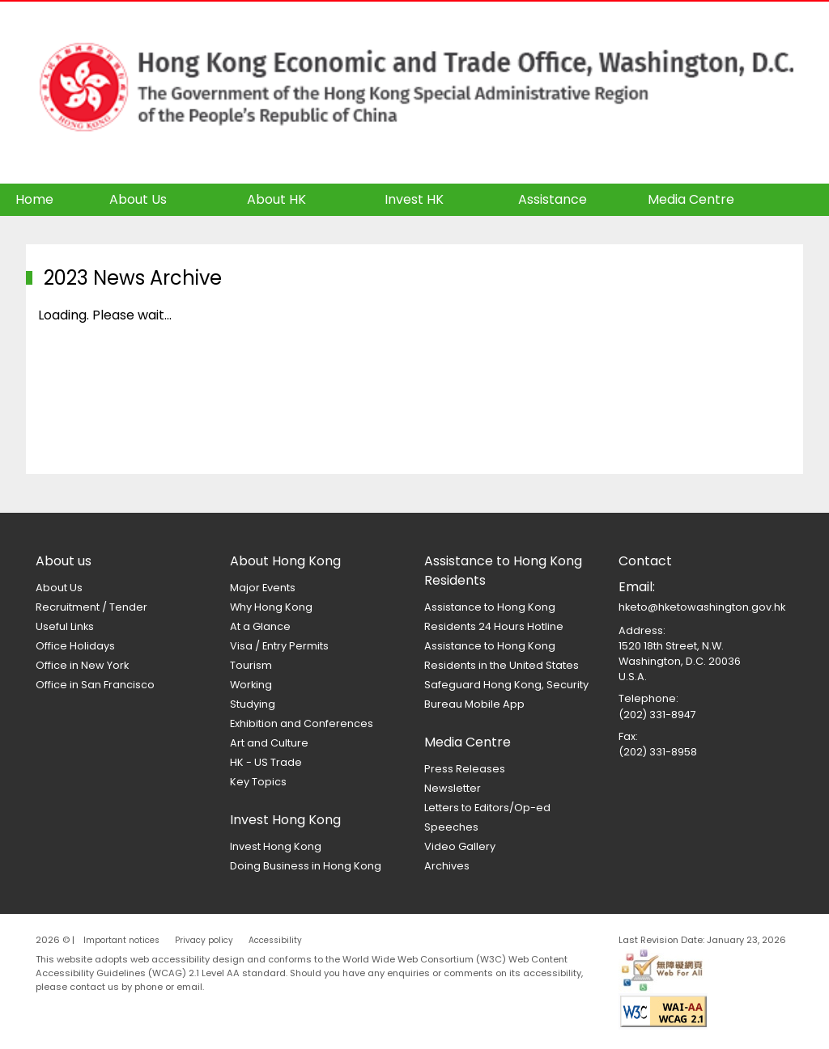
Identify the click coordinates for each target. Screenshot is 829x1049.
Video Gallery (459, 846)
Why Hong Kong (271, 607)
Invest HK (414, 199)
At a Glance (260, 626)
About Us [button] (138, 199)
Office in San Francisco (95, 685)
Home (34, 199)
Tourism (251, 665)
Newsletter (452, 788)
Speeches (451, 827)
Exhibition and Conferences (301, 723)
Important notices (121, 940)
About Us (59, 587)
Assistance (552, 199)
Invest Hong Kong (275, 846)
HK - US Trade (266, 762)
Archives (447, 866)
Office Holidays (75, 646)
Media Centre (691, 199)
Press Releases (464, 769)
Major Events (262, 587)
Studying (252, 704)
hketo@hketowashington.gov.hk (702, 607)
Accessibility (275, 940)
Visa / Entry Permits (279, 646)
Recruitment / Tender (91, 607)
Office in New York (82, 665)
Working (251, 685)
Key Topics (258, 782)
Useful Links (65, 626)
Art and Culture (269, 743)
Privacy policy (204, 940)
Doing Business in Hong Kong (305, 866)
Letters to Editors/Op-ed (487, 807)
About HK (276, 199)
